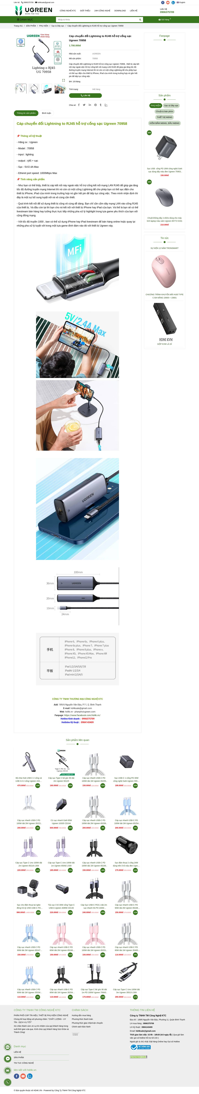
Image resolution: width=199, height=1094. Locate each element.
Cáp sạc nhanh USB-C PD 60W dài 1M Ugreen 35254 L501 (61, 991)
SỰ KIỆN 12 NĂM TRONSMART (165, 248)
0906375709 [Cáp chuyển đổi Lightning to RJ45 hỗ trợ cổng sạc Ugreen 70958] (27, 2)
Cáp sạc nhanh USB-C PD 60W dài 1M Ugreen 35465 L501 (126, 949)
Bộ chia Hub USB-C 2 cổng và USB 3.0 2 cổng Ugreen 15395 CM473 (28, 780)
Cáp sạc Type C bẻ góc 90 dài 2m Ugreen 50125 (61, 779)
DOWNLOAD (120, 11)
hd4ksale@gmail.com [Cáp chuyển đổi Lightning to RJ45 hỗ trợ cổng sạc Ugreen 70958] (44, 2)
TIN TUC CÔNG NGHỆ (24, 1063)
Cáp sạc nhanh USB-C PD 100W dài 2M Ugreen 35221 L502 (29, 822)
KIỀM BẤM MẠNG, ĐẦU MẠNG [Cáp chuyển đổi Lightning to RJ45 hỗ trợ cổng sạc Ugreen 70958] (164, 123)
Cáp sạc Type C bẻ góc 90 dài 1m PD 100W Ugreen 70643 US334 (94, 991)
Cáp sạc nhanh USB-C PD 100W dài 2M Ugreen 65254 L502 (126, 822)
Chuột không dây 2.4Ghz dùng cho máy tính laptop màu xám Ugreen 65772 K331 (164, 219)
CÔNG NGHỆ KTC (68, 11)
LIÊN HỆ (133, 11)
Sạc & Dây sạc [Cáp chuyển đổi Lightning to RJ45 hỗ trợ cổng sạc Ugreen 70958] (57, 26)
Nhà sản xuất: (75, 54)
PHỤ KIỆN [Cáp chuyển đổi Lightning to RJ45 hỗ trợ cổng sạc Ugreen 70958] (43, 26)
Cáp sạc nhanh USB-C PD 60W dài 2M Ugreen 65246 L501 (61, 949)
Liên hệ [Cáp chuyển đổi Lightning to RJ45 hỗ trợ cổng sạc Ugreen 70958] (85, 95)
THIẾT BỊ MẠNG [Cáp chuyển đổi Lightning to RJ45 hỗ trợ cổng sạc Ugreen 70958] (164, 117)
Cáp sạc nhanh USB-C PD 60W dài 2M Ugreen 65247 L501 (28, 949)
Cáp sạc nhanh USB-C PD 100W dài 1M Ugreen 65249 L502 (94, 864)
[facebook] (163, 2)
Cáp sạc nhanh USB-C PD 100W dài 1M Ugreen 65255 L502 (94, 780)
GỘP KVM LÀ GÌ (164, 344)
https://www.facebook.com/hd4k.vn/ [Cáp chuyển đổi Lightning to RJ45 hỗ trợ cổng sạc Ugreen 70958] (82, 715)
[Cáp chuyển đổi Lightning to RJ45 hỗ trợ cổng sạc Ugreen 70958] (33, 10)
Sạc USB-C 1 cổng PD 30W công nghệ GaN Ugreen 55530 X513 (126, 780)
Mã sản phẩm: (75, 58)
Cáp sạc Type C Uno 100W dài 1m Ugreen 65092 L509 (61, 864)
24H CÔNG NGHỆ (102, 11)
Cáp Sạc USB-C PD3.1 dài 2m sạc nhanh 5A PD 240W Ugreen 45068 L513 (94, 906)
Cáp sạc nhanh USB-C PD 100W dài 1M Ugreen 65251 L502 (94, 949)
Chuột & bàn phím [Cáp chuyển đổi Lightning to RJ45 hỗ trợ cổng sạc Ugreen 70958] (164, 111)
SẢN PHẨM (19, 1057)
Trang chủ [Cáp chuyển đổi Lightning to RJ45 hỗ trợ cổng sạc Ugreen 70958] (18, 26)
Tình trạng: (74, 89)
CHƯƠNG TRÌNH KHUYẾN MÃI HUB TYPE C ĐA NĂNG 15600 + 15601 (164, 296)
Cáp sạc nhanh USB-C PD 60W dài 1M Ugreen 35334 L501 (28, 991)
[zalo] (173, 2)
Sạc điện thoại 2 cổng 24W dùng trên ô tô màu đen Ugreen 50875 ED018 (126, 864)
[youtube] (168, 2)
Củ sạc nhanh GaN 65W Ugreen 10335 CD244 (61, 821)
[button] (182, 2)
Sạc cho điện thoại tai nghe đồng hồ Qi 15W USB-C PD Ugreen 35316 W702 (29, 906)
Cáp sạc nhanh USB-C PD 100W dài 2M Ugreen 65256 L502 (94, 822)
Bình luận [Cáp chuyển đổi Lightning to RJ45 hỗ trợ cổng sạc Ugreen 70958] (46, 113)
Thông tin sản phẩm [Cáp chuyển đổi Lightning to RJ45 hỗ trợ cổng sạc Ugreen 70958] (26, 113)
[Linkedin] (89, 105)
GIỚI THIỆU (85, 11)
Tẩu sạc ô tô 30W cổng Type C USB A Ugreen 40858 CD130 (61, 906)
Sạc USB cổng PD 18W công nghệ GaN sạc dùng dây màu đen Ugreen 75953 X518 (164, 170)
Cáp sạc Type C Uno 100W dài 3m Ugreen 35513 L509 (126, 991)
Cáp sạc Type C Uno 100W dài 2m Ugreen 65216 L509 (28, 864)
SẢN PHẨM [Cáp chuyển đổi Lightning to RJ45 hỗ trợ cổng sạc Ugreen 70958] (31, 26)
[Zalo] (107, 105)
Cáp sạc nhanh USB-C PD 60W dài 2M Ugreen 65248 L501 (126, 906)
